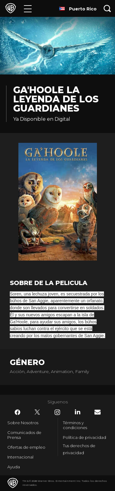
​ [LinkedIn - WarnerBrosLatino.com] (77, 412)
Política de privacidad (84, 437)
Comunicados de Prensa (24, 435)
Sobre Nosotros (22, 422)
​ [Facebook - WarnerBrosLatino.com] (17, 412)
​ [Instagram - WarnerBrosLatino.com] (57, 412)
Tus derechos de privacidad (79, 449)
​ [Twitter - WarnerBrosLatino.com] (37, 412)
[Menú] (28, 8)
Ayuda (13, 466)
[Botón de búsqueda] (107, 8)
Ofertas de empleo (26, 447)
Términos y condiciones (75, 425)
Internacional (20, 457)
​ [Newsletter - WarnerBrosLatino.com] (97, 412)
